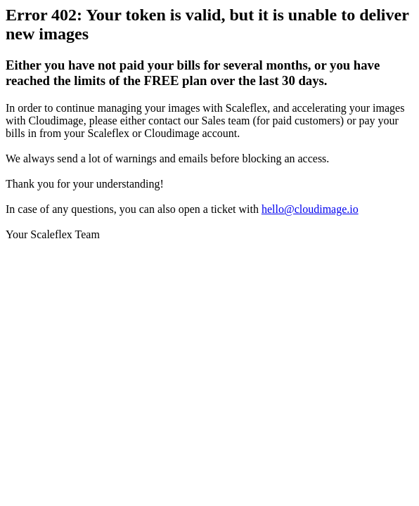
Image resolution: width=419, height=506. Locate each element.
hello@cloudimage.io (310, 209)
